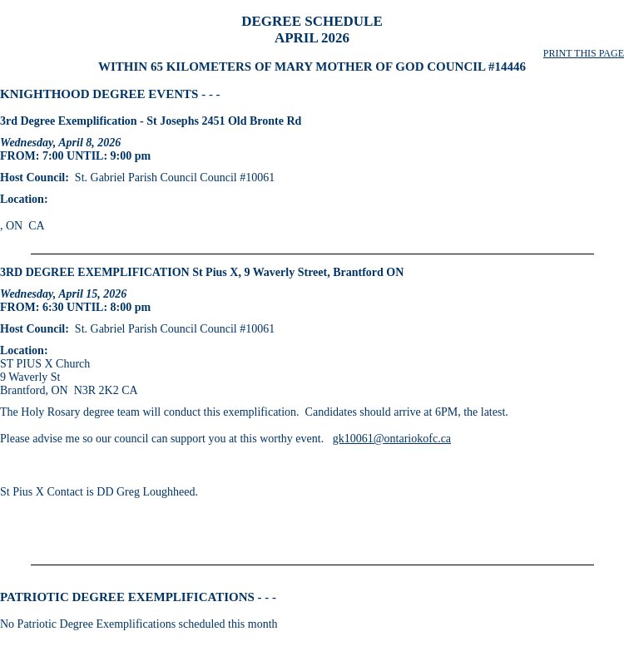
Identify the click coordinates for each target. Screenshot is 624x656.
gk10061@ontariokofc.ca (392, 438)
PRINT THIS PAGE (583, 53)
